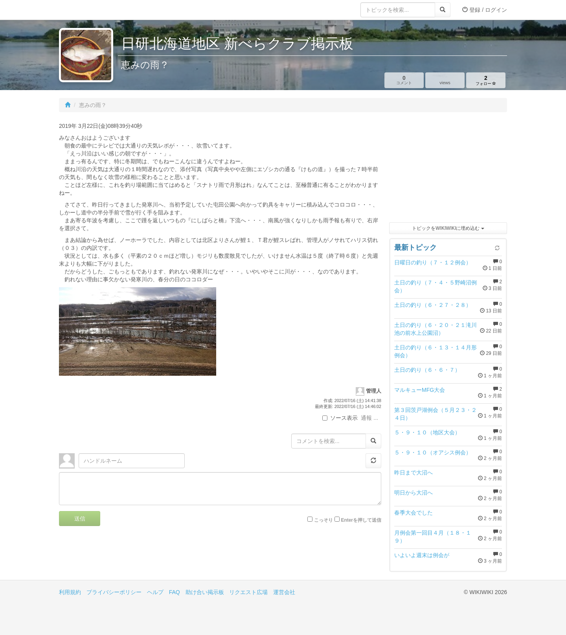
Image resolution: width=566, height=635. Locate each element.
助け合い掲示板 (205, 592)
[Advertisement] (448, 169)
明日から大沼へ (413, 492)
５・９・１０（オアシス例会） (432, 452)
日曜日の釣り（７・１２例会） (432, 262)
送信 (79, 518)
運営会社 (284, 592)
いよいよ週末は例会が (421, 555)
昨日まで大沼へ (413, 472)
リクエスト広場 (248, 592)
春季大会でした (413, 512)
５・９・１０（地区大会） (427, 432)
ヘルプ (155, 592)
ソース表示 (340, 418)
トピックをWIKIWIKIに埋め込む (448, 228)
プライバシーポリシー (114, 592)
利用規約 (70, 592)
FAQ (174, 592)
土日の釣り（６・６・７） (427, 370)
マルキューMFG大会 (419, 390)
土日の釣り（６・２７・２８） (432, 305)
